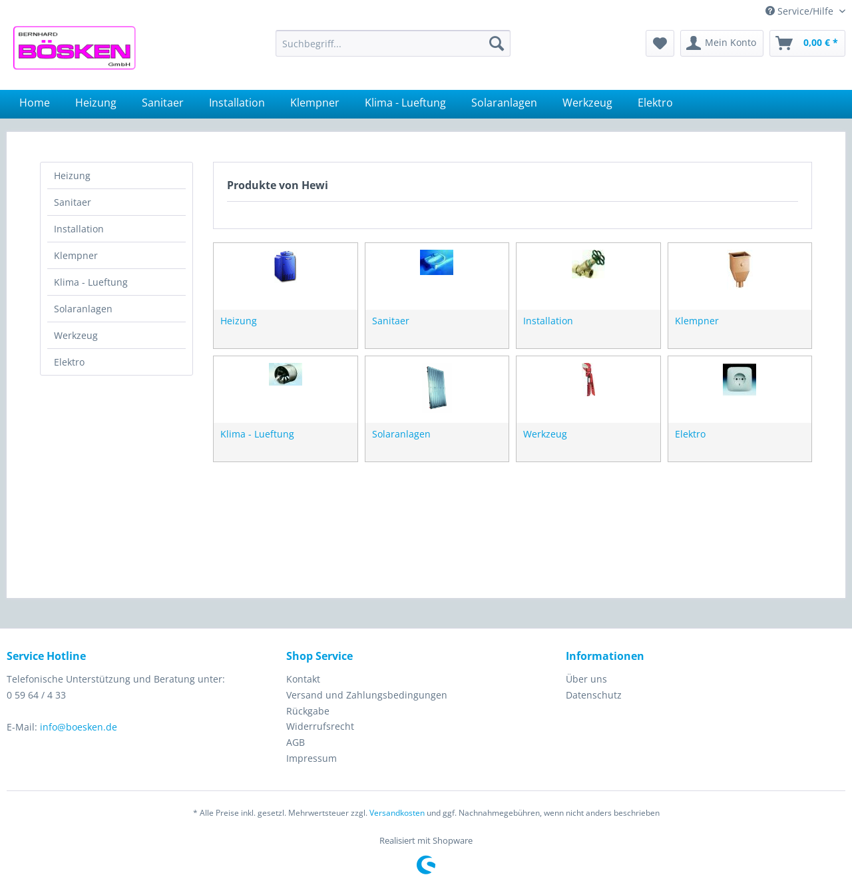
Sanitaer (72, 202)
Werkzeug (76, 335)
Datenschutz (594, 695)
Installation (79, 228)
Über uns (586, 679)
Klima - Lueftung (91, 282)
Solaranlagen (83, 308)
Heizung (72, 175)
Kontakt (303, 679)
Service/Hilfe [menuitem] (800, 11)
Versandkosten (397, 812)
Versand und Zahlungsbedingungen (366, 695)
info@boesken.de (78, 727)
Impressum (311, 758)
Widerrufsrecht (320, 726)
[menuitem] (393, 43)
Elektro (69, 362)
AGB (295, 742)
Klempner (76, 255)
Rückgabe (307, 711)
